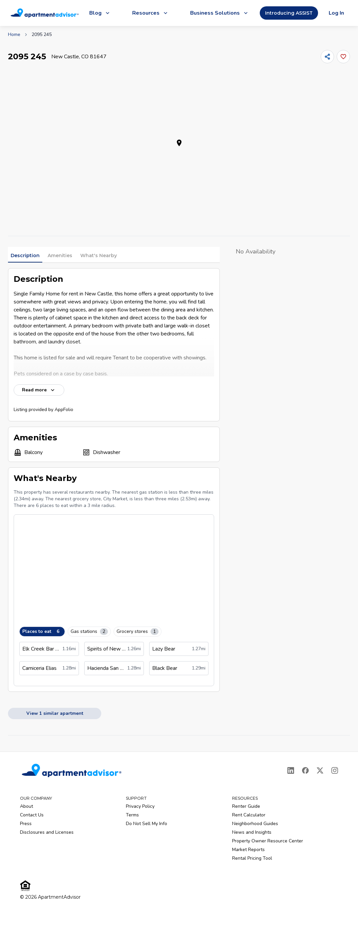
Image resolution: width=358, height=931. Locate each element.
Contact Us (32, 815)
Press (26, 823)
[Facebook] (305, 770)
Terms (132, 815)
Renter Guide (246, 806)
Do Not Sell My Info (146, 823)
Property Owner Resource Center (267, 841)
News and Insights (251, 832)
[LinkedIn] (290, 770)
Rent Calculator (248, 815)
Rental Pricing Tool (252, 858)
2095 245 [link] (42, 34)
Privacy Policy (140, 806)
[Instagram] (334, 770)
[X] (320, 770)
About (26, 806)
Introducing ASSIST (289, 13)
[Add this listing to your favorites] (343, 56)
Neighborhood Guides (255, 823)
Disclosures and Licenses (47, 832)
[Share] (327, 56)
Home (14, 34)
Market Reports (248, 849)
